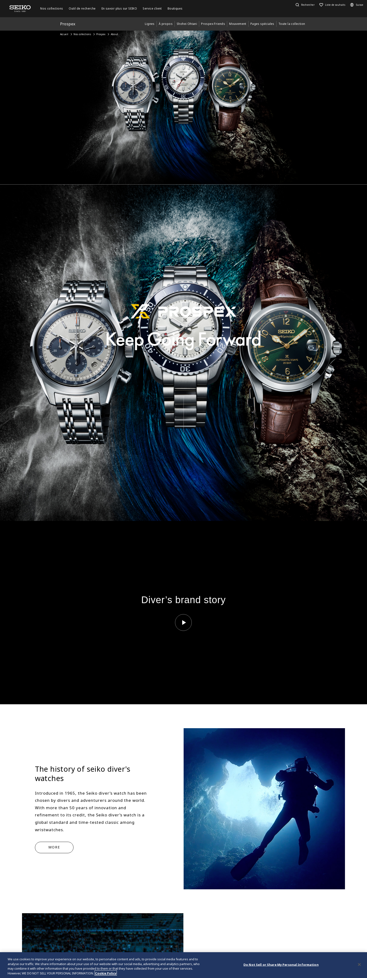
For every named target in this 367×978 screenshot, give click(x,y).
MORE (54, 847)
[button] (304, 5)
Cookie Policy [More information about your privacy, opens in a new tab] (105, 974)
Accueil (64, 34)
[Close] (359, 965)
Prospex (101, 34)
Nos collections (82, 34)
